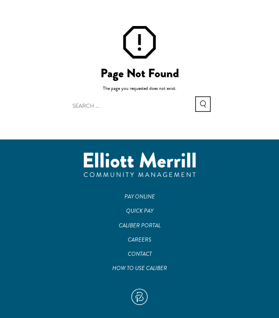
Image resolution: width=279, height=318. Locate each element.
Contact (140, 254)
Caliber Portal (140, 225)
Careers (139, 239)
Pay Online (139, 196)
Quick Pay (139, 211)
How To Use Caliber (139, 268)
